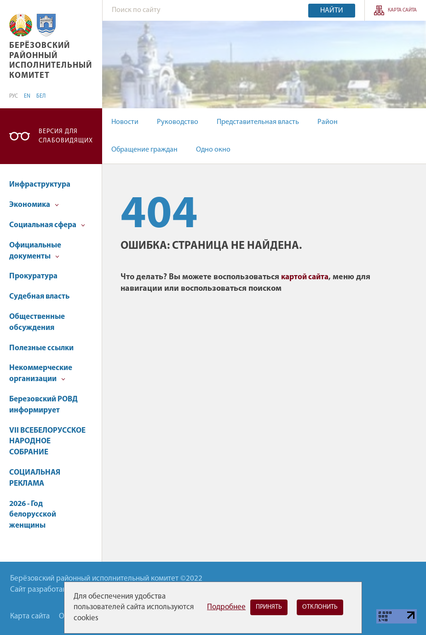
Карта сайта (402, 10)
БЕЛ (41, 96)
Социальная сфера (47, 225)
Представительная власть (258, 122)
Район (327, 122)
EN (27, 96)
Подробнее (226, 607)
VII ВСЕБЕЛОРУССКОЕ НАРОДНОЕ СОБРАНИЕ (47, 442)
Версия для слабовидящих (66, 136)
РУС (13, 96)
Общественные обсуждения (37, 322)
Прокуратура (33, 276)
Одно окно (213, 149)
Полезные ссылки (41, 348)
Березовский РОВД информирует (43, 404)
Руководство (177, 122)
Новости (124, 122)
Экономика (34, 205)
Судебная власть (39, 296)
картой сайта (304, 277)
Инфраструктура (39, 184)
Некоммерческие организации (40, 373)
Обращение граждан (144, 149)
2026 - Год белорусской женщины (32, 515)
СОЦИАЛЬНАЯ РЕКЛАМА (34, 478)
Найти (331, 10)
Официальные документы (35, 250)
